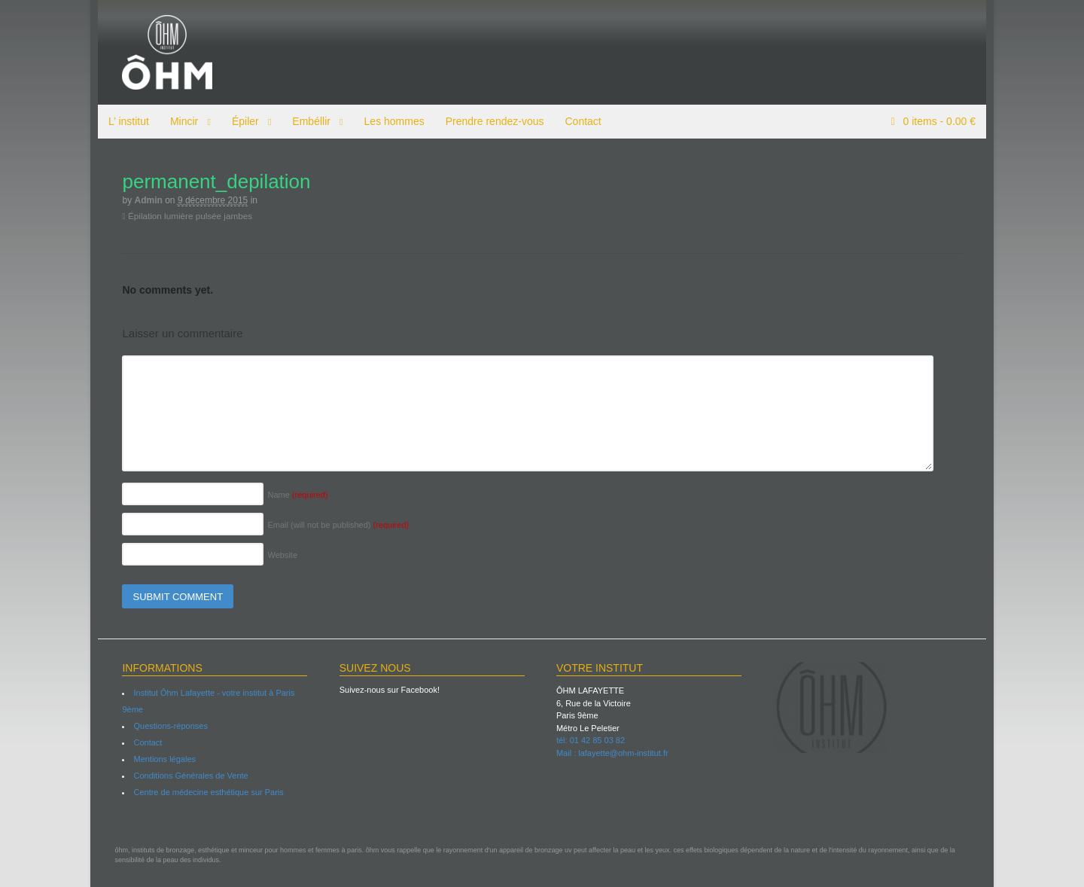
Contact (576, 121)
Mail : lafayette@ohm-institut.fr (612, 752)
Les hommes (387, 121)
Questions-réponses (163, 725)
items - (945, 121)
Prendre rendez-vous (487, 121)
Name (290, 494)
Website (275, 554)
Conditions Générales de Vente (183, 775)
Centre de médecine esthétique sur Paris (201, 792)
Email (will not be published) (331, 524)
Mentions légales (157, 759)
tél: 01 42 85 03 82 (590, 740)
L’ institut (121, 121)
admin (141, 200)
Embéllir (304, 121)
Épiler (237, 121)
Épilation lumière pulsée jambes (180, 216)
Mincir (176, 121)
